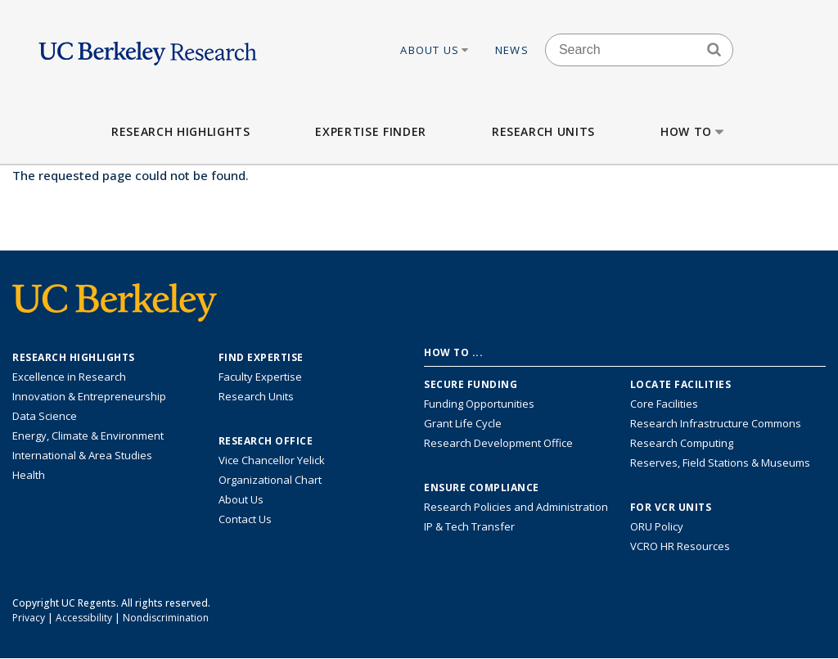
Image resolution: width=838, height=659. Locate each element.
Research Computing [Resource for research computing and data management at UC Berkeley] (681, 443)
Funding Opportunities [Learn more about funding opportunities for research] (479, 403)
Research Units (543, 131)
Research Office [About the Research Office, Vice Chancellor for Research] (266, 441)
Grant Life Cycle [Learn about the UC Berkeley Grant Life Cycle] (463, 423)
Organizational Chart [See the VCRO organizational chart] (270, 479)
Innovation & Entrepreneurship (89, 396)
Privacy (28, 618)
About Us (435, 50)
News (512, 50)
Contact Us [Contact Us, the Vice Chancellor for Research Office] (245, 519)
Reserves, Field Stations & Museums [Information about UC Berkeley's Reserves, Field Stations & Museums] (720, 462)
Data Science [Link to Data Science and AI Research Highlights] (44, 415)
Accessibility (84, 618)
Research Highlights (180, 131)
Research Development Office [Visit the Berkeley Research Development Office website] (498, 443)
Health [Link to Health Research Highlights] (28, 474)
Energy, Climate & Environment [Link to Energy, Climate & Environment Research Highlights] (88, 435)
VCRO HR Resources (680, 546)
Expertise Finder (370, 131)
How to (693, 131)
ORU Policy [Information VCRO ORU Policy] (656, 526)
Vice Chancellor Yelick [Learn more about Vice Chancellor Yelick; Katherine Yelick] (272, 460)
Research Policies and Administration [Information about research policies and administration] (516, 506)
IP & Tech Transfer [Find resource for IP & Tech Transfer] (469, 526)
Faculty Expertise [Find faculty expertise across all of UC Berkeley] (260, 376)
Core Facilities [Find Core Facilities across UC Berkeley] (664, 403)
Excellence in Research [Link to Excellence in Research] (69, 376)
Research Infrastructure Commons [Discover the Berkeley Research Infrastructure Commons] (715, 423)
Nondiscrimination (166, 618)
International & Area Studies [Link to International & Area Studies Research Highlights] (82, 455)
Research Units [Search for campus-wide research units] (256, 396)
